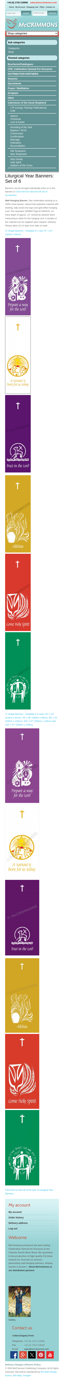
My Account (20, 7)
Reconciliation (17, 145)
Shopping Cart (32, 7)
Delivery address (18, 1223)
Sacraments (14, 83)
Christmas (15, 119)
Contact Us (50, 7)
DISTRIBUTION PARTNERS (23, 73)
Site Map (17, 1375)
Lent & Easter (17, 122)
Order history (16, 1217)
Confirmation (17, 136)
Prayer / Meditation (18, 88)
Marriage (15, 139)
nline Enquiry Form (24, 1335)
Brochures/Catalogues (20, 64)
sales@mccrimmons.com (43, 2)
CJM (12, 110)
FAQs (42, 7)
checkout (52, 13)
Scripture (13, 93)
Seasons (13, 78)
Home (11, 7)
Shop (11, 51)
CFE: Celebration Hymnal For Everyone (30, 69)
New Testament (18, 154)
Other (11, 98)
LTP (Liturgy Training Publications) (28, 107)
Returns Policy (33, 1364)
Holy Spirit (15, 162)
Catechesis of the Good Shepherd (27, 102)
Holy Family (16, 159)
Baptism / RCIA (18, 130)
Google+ (27, 1375)
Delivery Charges (14, 1364)
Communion (16, 133)
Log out (13, 1228)
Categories (14, 48)
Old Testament (18, 151)
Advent (14, 116)
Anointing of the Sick (21, 127)
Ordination (15, 142)
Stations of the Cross (21, 165)
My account (15, 1212)
